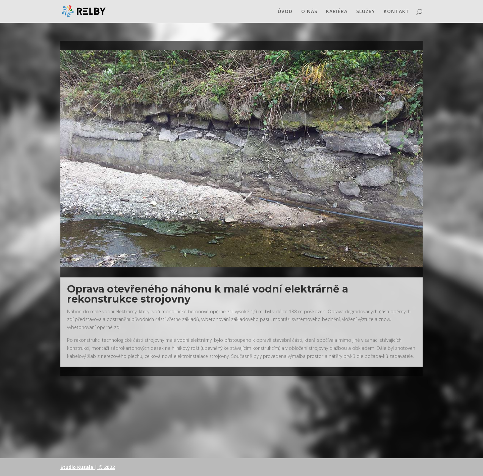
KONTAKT (396, 11)
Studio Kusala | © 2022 (87, 467)
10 (250, 254)
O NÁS (309, 11)
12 (261, 254)
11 (256, 254)
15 (278, 254)
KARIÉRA (336, 11)
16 (284, 254)
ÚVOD (285, 11)
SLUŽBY (365, 11)
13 (267, 254)
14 (273, 254)
